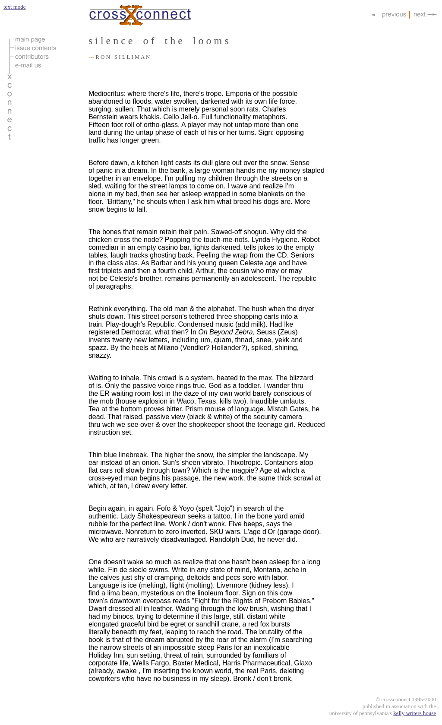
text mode (14, 6)
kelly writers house (414, 714)
